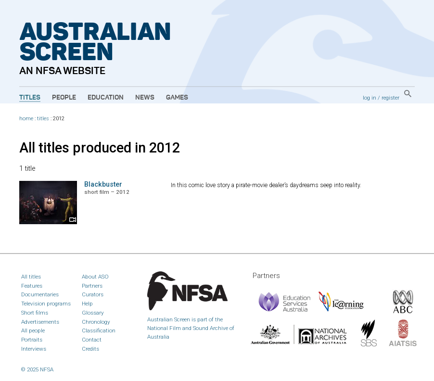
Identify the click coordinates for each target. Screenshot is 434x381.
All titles (31, 276)
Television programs (46, 303)
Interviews (33, 348)
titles (43, 118)
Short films (34, 312)
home (26, 118)
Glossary (93, 312)
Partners (92, 285)
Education (106, 97)
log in (369, 97)
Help (87, 303)
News (144, 97)
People (64, 97)
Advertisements (40, 321)
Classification (98, 330)
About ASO (95, 276)
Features (31, 285)
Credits (90, 348)
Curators (92, 294)
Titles (29, 97)
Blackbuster (103, 184)
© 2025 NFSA (37, 369)
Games (177, 97)
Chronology (96, 321)
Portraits (31, 339)
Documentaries (40, 294)
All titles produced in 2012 (99, 148)
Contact (92, 339)
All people (33, 330)
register (390, 97)
